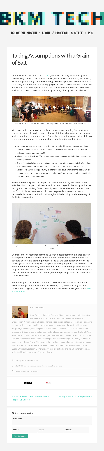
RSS (90, 33)
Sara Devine (37, 308)
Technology (34, 371)
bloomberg (25, 366)
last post (46, 75)
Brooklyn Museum (24, 33)
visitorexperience (56, 366)
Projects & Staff (69, 33)
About (46, 33)
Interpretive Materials (22, 371)
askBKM (18, 366)
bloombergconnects (37, 366)
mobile (47, 366)
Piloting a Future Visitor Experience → (75, 396)
